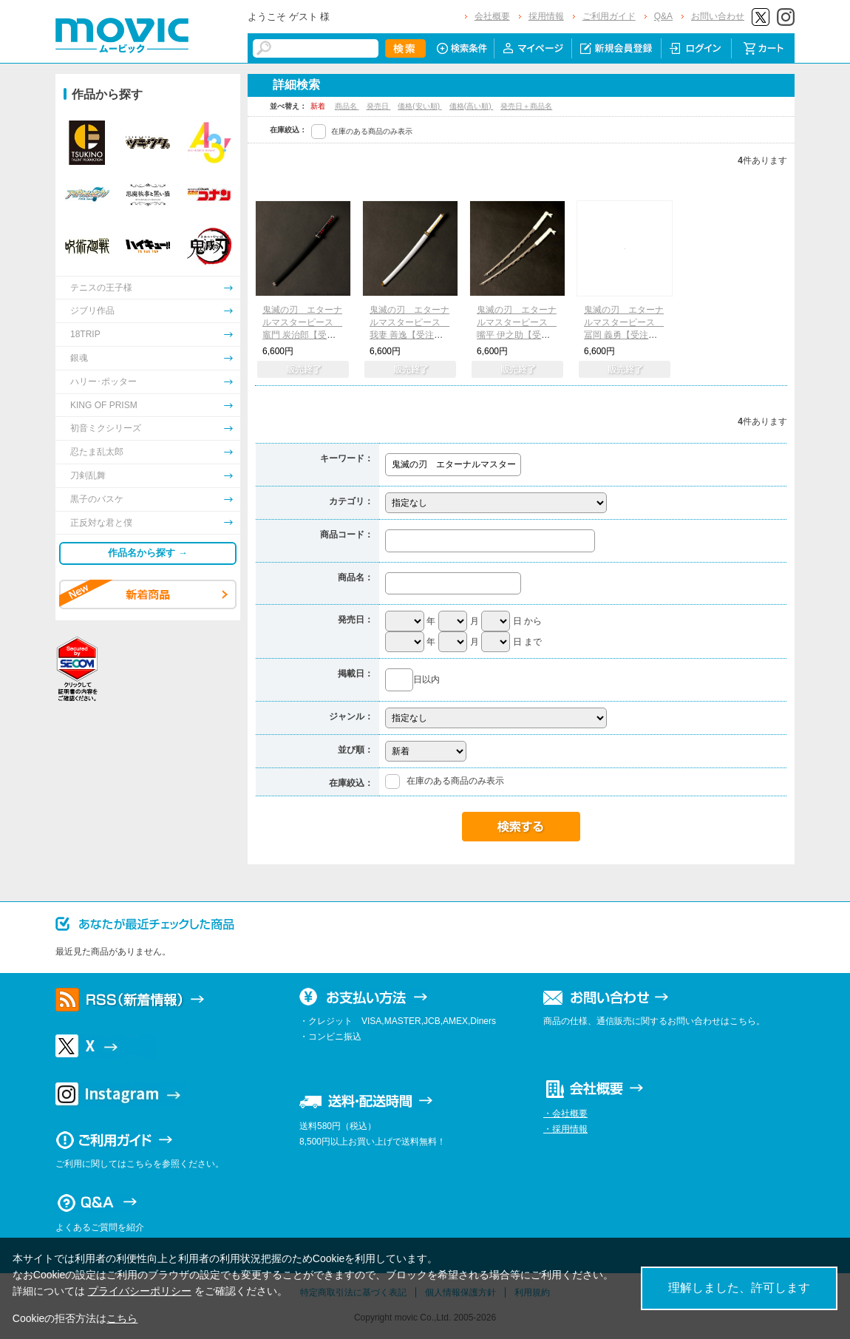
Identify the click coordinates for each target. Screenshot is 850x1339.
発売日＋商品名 (526, 106)
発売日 (379, 106)
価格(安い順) (419, 106)
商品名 (347, 106)
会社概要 (492, 16)
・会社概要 (565, 1113)
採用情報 (546, 16)
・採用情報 (565, 1129)
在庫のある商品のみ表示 (371, 131)
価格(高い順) (471, 106)
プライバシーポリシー (139, 1291)
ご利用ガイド (609, 16)
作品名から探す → (148, 552)
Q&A (663, 16)
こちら (121, 1318)
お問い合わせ (717, 16)
